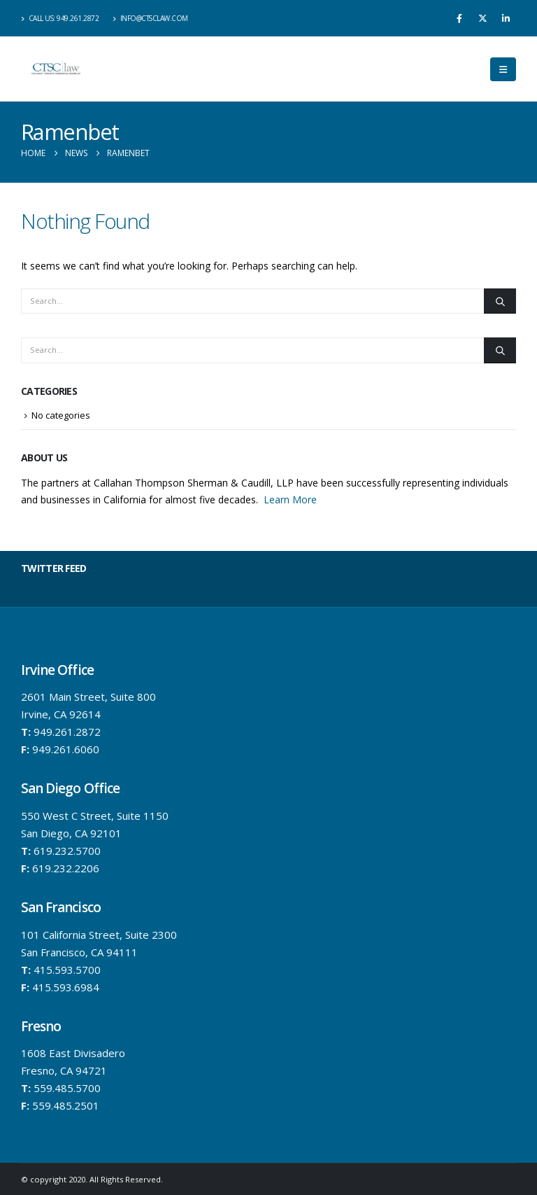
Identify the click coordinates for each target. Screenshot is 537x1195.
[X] (482, 18)
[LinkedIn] (505, 18)
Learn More (290, 499)
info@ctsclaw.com (150, 18)
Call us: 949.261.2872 (60, 18)
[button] (503, 69)
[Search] (253, 301)
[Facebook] (459, 18)
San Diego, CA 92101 (71, 833)
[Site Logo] (56, 69)
